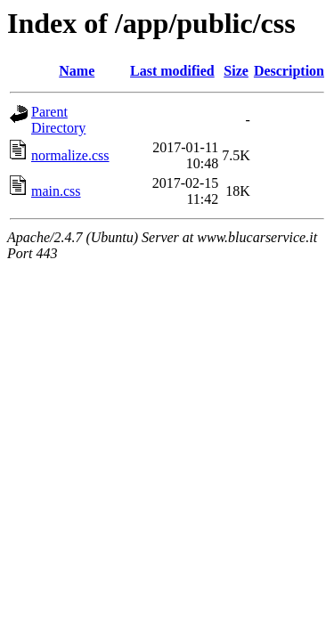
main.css (56, 191)
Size (236, 70)
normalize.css (70, 155)
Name (76, 70)
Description (289, 70)
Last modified (172, 70)
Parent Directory (58, 119)
